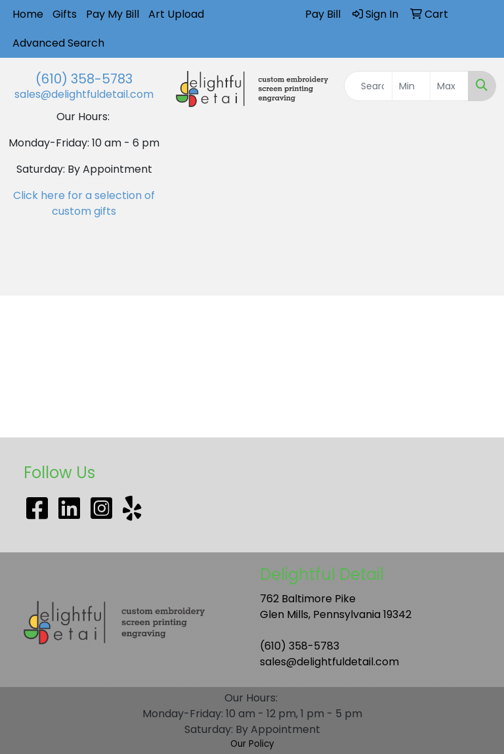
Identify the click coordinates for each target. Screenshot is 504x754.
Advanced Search (58, 43)
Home (27, 14)
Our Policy (252, 744)
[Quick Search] (368, 86)
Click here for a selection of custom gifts (84, 203)
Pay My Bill (112, 14)
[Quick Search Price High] (449, 86)
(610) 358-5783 (84, 79)
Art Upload (176, 14)
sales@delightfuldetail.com (84, 94)
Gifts (64, 14)
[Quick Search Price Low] (411, 86)
